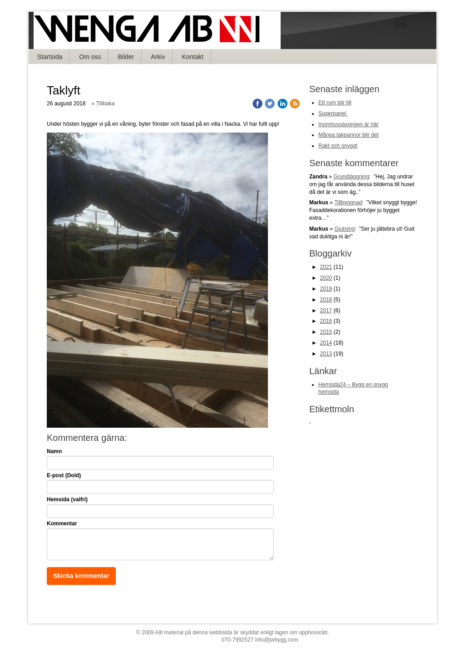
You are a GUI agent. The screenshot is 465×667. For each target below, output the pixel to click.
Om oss (90, 56)
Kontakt (192, 56)
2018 (326, 299)
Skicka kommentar (81, 575)
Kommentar (62, 523)
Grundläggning (351, 176)
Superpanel (333, 113)
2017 (326, 310)
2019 (326, 289)
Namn (54, 451)
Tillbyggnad (348, 202)
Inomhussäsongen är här (348, 124)
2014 (326, 343)
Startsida (49, 56)
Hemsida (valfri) (67, 499)
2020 (326, 278)
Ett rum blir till (334, 102)
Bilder (126, 56)
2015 (326, 332)
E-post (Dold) (64, 475)
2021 (326, 267)
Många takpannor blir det (348, 135)
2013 (326, 354)
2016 (326, 321)
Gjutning (344, 229)
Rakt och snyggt (337, 146)
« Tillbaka (103, 103)
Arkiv (158, 56)
